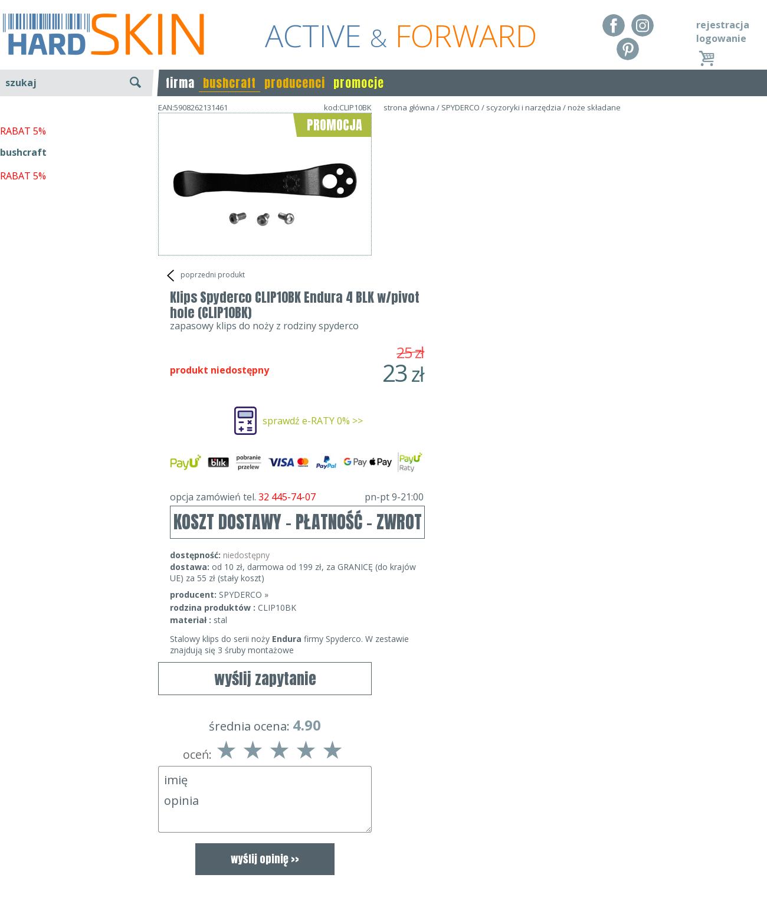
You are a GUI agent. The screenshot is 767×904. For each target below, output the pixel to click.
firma (180, 83)
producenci (294, 83)
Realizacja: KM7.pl (728, 835)
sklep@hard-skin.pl (379, 869)
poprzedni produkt (204, 275)
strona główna (409, 107)
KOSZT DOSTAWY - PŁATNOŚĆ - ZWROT (511, 345)
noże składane (594, 107)
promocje (358, 83)
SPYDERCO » (457, 417)
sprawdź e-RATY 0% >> (526, 243)
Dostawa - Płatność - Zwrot (60, 852)
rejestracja (722, 24)
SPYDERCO (460, 107)
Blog (10, 886)
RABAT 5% (23, 270)
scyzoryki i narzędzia (523, 107)
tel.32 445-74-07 (380, 852)
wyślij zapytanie (265, 306)
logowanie (721, 38)
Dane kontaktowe (379, 835)
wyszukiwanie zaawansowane (77, 126)
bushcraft (229, 83)
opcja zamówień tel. (510, 320)
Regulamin (23, 835)
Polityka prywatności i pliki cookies (76, 869)
